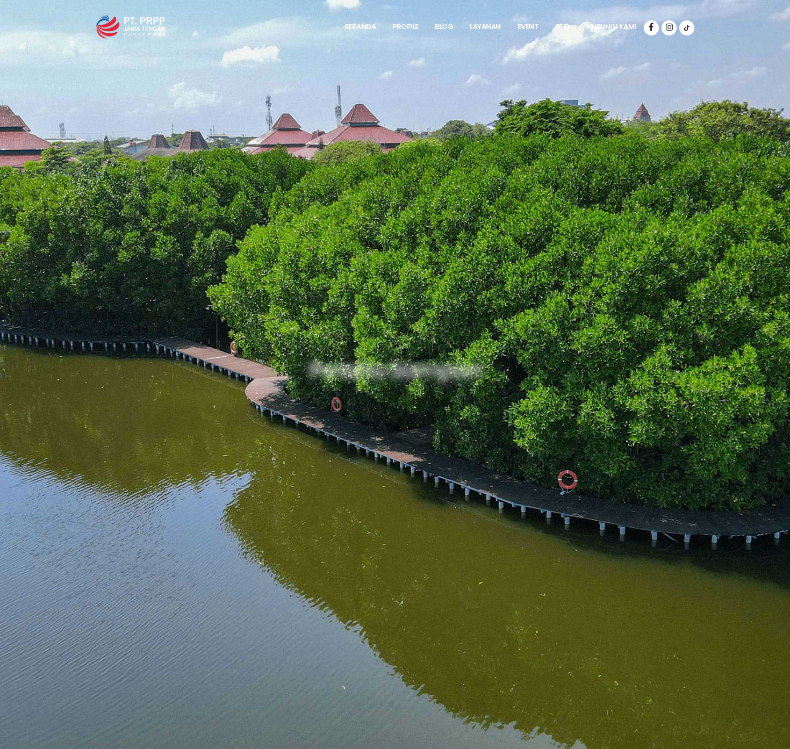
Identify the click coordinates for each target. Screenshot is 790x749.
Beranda (360, 26)
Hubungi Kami (611, 26)
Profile (405, 26)
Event (528, 26)
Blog (444, 26)
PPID (562, 26)
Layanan (485, 26)
